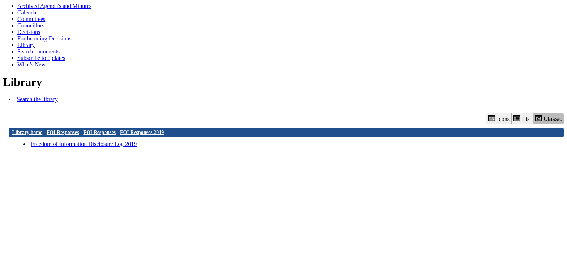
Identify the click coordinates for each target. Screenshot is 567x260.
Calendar (27, 12)
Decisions (28, 32)
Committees (31, 19)
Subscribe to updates (41, 58)
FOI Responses (63, 132)
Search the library (37, 99)
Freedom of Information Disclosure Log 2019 (84, 144)
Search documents (38, 51)
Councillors (30, 25)
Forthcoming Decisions (44, 38)
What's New (31, 64)
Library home (27, 132)
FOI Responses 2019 (142, 132)
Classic (548, 118)
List (522, 118)
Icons (498, 118)
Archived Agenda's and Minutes (54, 6)
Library (26, 45)
